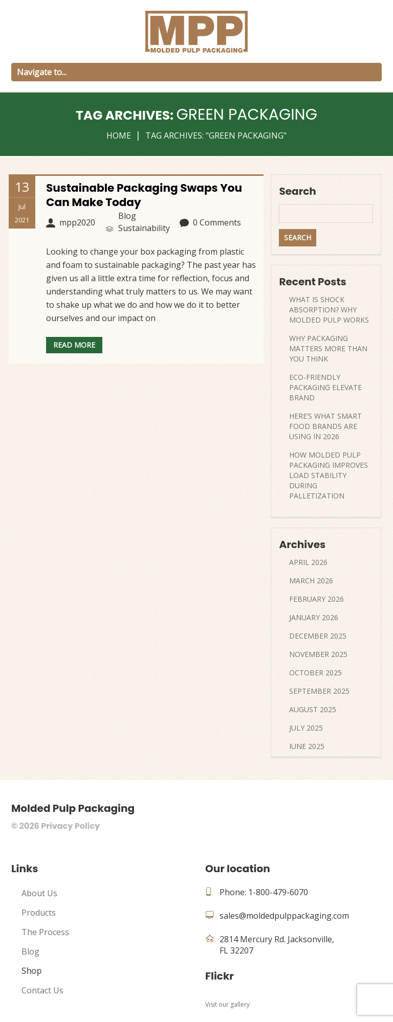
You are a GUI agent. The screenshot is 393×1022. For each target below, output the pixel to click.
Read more (74, 345)
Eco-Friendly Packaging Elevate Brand (325, 387)
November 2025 (318, 654)
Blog (30, 951)
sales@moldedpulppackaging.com (284, 915)
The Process (45, 932)
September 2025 (319, 691)
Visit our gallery (227, 1004)
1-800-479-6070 (278, 892)
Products (38, 912)
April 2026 (308, 562)
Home (118, 135)
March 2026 (311, 580)
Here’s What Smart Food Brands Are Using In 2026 (325, 426)
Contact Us (42, 990)
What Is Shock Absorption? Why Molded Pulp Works (329, 309)
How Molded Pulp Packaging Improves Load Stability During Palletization (328, 475)
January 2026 (313, 617)
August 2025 (312, 709)
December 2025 (317, 636)
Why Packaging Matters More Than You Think (328, 348)
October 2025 (315, 672)
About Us (39, 893)
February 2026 (316, 599)
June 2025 (306, 746)
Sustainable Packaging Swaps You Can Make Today (146, 195)
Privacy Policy (70, 826)
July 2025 (306, 728)
